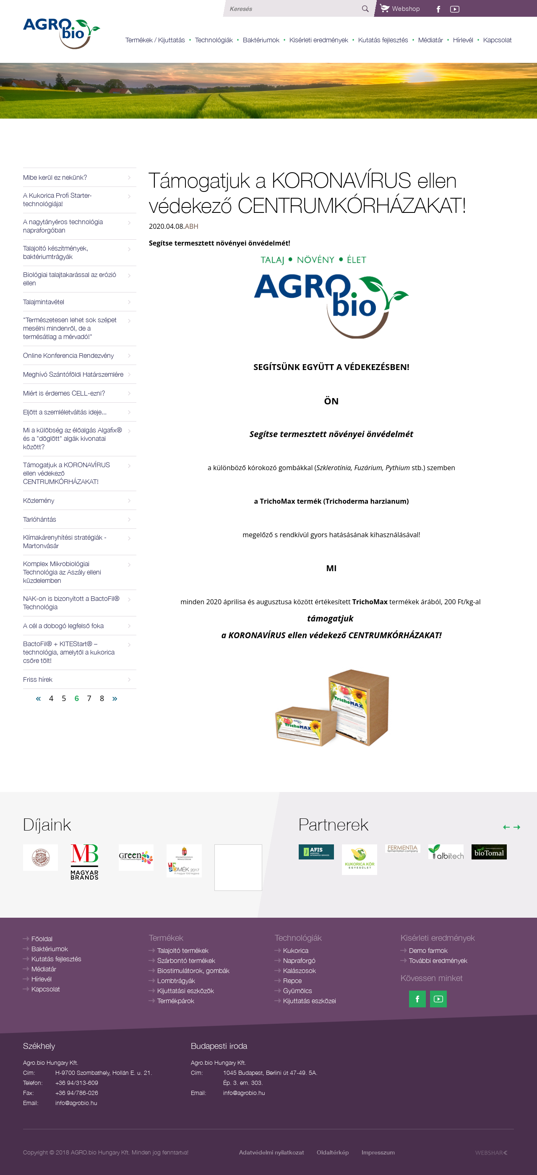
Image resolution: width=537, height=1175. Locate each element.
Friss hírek (37, 679)
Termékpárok (175, 1000)
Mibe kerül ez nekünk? (55, 177)
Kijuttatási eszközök (185, 990)
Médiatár (430, 40)
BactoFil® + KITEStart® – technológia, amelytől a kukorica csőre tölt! (69, 652)
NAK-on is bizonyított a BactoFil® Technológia (71, 603)
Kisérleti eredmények (318, 40)
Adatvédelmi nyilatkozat (271, 1152)
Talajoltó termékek (183, 950)
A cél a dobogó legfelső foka (63, 625)
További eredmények (438, 960)
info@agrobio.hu (76, 1102)
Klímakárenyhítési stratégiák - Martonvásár (65, 541)
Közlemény (38, 500)
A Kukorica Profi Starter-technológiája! (57, 199)
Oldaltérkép (333, 1152)
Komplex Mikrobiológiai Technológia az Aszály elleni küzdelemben (62, 572)
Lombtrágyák (176, 980)
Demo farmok (428, 950)
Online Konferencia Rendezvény (68, 355)
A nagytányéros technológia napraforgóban (63, 226)
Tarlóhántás (39, 519)
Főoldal (41, 938)
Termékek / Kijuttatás (155, 40)
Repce (292, 980)
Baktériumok (261, 40)
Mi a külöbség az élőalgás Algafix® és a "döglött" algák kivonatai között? (72, 438)
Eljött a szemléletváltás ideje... (65, 412)
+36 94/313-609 (76, 1082)
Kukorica (295, 950)
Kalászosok (299, 970)
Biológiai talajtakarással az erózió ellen (69, 279)
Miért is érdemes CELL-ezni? (64, 393)
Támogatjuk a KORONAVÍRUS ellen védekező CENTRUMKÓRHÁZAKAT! (66, 473)
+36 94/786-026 (76, 1092)
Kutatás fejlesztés (383, 40)
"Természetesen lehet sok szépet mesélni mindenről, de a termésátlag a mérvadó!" (70, 328)
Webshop (400, 8)
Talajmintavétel (43, 301)
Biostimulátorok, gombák (193, 970)
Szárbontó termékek (186, 960)
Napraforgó (299, 960)
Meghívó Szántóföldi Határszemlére (73, 374)
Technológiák (214, 40)
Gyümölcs (297, 990)
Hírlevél (463, 40)
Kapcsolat (497, 40)
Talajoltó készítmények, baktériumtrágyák (55, 252)
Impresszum (378, 1152)
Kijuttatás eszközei (309, 1000)
